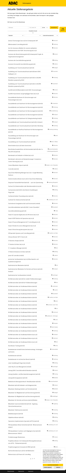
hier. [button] (58, 461)
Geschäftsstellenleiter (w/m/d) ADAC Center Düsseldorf (23, 207)
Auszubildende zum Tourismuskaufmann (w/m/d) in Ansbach (25, 122)
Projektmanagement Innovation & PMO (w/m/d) (21, 447)
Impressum (30, 471)
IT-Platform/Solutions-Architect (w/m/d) (19, 252)
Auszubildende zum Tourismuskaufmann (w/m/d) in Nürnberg (25, 126)
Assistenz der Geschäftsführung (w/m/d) (19, 60)
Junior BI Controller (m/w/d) (16, 255)
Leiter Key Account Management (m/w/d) (19, 367)
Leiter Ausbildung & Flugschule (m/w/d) (19, 363)
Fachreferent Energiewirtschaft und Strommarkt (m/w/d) (24, 203)
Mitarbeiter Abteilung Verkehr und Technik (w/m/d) (22, 389)
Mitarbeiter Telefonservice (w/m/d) (18, 410)
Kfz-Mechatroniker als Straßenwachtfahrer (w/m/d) (22, 286)
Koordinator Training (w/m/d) (16, 346)
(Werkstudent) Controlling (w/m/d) (17, 44)
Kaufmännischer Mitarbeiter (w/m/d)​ (18, 265)
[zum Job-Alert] (62, 29)
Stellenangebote (27, 3)
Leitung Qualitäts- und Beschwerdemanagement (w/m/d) (24, 374)
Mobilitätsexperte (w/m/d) (15, 414)
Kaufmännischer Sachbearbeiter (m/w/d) (19, 275)
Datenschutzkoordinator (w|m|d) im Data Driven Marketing (25, 179)
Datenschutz (21, 471)
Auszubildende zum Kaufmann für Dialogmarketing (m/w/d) (25, 118)
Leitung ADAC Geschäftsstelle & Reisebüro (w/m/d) (22, 370)
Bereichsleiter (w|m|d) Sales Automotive (19, 145)
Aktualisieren (54, 27)
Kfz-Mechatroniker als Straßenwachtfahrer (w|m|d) (22, 334)
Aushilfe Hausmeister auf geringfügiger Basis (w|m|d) (23, 94)
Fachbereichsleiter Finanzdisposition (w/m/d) (20, 196)
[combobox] (44, 27)
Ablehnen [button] (58, 467)
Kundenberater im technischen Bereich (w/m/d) (21, 359)
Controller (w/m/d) (13, 169)
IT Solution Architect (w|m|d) (16, 244)
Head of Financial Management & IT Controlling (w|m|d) (24, 222)
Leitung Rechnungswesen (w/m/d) (17, 378)
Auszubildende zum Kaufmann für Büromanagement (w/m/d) (25, 103)
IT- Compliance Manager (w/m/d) (17, 248)
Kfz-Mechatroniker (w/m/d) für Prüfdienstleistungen (22, 282)
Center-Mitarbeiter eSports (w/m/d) (18, 165)
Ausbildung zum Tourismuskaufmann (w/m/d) (21, 68)
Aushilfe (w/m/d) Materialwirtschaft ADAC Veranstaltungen (24, 90)
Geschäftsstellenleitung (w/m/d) (17, 211)
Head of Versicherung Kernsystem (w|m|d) (20, 229)
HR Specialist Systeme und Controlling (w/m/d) (21, 233)
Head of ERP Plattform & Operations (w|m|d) (21, 218)
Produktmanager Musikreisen (16, 437)
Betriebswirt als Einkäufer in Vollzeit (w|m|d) (20, 155)
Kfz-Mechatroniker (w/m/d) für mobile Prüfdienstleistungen (24, 279)
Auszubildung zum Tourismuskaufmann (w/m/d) (21, 142)
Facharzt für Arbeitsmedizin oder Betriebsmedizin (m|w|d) (24, 186)
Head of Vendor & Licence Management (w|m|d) (22, 226)
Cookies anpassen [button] (48, 467)
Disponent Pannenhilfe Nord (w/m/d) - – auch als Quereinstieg (25, 182)
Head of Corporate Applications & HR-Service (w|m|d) (23, 214)
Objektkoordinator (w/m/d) (15, 417)
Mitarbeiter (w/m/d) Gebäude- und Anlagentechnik (22, 385)
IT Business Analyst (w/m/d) (16, 240)
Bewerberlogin (11, 471)
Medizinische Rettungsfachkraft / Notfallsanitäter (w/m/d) (24, 381)
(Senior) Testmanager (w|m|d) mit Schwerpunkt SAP (23, 41)
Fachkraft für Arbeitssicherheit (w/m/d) (19, 200)
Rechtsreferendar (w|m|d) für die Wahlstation (21, 451)
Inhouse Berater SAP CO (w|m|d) (17, 237)
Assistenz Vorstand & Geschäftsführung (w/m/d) (21, 64)
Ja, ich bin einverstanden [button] (53, 464)
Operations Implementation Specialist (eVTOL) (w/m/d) (23, 421)
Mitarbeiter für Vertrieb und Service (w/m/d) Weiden (22, 400)
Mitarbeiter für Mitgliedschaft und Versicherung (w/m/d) (24, 393)
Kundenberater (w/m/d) (14, 355)
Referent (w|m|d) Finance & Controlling (19, 454)
